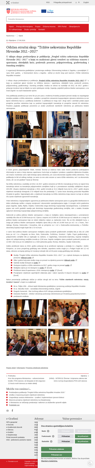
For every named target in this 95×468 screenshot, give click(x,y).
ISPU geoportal (11, 422)
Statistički (45, 446)
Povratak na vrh (13, 461)
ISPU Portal (62, 27)
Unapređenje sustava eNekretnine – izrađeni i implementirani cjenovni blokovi (36, 397)
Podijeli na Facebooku (12, 410)
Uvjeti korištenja (29, 465)
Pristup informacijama (24, 27)
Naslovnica (10, 36)
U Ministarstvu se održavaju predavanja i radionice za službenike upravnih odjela (37, 402)
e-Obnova (9, 430)
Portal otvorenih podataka (15, 437)
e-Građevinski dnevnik (14, 427)
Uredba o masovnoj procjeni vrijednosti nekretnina (27, 395)
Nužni (44, 436)
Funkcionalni (46, 441)
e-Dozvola (10, 425)
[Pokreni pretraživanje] (86, 19)
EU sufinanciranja (15, 29)
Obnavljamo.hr (74, 27)
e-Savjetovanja (11, 435)
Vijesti (11, 27)
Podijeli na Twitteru (17, 410)
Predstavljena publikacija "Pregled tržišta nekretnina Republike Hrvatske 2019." (37, 392)
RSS (48, 2)
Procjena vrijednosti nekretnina (37, 368)
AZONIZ (37, 455)
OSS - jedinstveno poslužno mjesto (18, 440)
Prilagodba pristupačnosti (63, 2)
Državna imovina (49, 27)
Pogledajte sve (14, 405)
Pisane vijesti (11, 368)
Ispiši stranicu (7, 410)
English (86, 2)
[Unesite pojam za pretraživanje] (40, 19)
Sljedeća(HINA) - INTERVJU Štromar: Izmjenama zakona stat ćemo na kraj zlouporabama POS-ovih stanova (68, 378)
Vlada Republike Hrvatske (71, 422)
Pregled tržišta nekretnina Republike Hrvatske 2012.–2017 (61, 80)
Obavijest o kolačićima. (49, 461)
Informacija (21, 368)
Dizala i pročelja (30, 29)
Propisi (37, 27)
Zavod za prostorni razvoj (71, 425)
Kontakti (42, 29)
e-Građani (9, 432)
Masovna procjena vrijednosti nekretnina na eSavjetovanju (30, 400)
